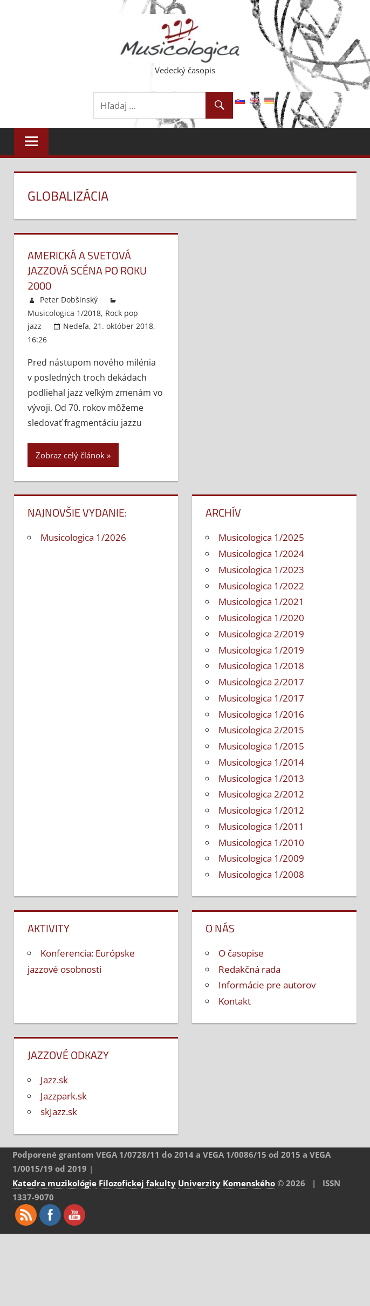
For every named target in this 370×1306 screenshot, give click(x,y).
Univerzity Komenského (226, 1183)
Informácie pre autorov (267, 985)
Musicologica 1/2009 (261, 858)
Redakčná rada (249, 969)
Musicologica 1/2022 (261, 586)
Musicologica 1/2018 (64, 313)
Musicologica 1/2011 (261, 826)
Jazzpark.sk (63, 1096)
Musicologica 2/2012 (261, 794)
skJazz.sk (58, 1111)
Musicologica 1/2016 (261, 714)
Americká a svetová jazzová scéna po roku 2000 (87, 270)
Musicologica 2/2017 (261, 682)
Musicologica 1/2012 (261, 810)
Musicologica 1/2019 (261, 650)
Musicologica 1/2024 (261, 553)
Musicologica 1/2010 (261, 842)
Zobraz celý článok (70, 455)
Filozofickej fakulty (137, 1183)
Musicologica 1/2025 (261, 537)
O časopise (241, 953)
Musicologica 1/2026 (83, 537)
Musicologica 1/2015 (261, 746)
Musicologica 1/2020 (261, 617)
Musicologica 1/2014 (261, 762)
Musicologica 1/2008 (261, 874)
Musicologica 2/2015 (261, 730)
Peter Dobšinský (69, 299)
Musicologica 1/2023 (261, 569)
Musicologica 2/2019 (261, 634)
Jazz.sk (54, 1080)
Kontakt (234, 1001)
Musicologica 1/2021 (261, 601)
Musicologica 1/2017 (261, 698)
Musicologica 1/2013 (261, 778)
